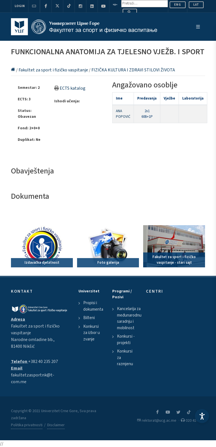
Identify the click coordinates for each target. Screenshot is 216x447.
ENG (177, 5)
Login (20, 6)
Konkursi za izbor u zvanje (91, 333)
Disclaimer (56, 425)
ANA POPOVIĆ (123, 114)
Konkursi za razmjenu (125, 357)
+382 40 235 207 (43, 361)
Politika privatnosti (26, 425)
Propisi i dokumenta (93, 306)
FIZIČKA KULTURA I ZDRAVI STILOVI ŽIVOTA (133, 70)
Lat (196, 5)
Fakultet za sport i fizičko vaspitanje (54, 70)
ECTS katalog (73, 88)
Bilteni (89, 318)
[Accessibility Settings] (202, 416)
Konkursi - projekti (126, 339)
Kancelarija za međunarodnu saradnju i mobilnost (129, 318)
